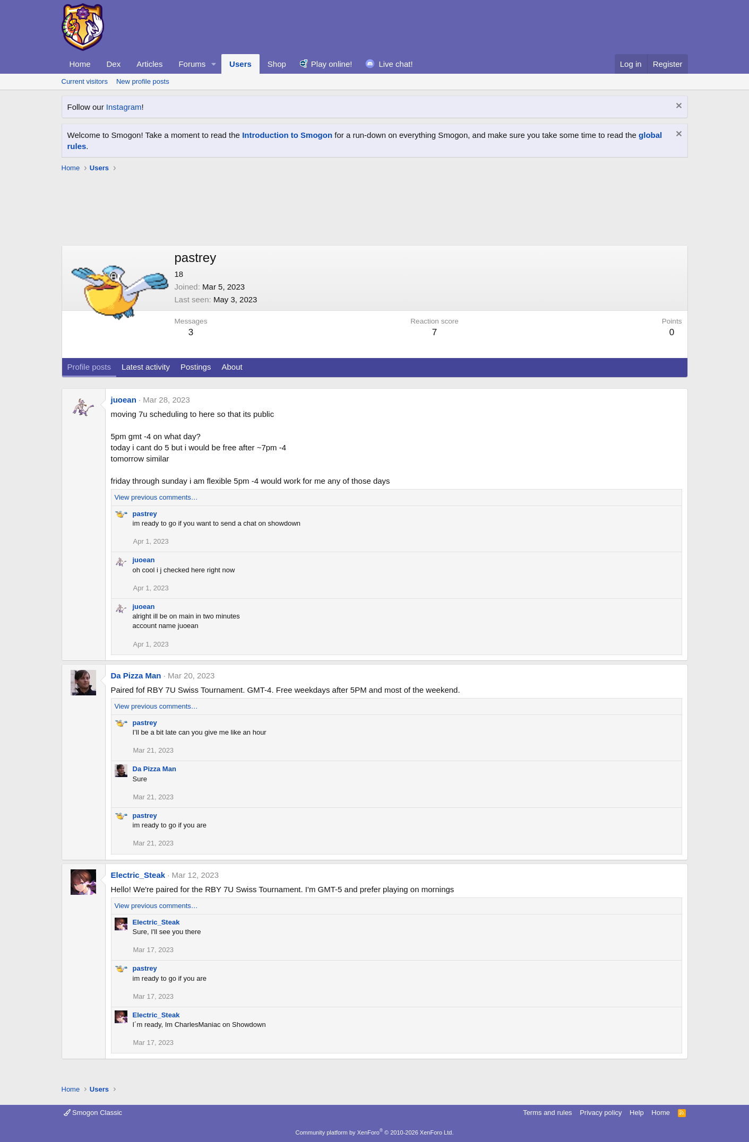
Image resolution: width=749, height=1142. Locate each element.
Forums (191, 63)
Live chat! (395, 63)
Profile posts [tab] (89, 366)
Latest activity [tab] (146, 366)
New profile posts (142, 81)
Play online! (331, 63)
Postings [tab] (195, 366)
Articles (149, 63)
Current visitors (85, 81)
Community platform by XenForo (375, 1132)
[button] (213, 64)
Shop (277, 63)
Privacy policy (601, 1113)
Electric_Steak (138, 874)
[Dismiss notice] (677, 106)
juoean (123, 399)
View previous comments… (156, 497)
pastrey (145, 514)
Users (240, 63)
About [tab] (231, 366)
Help (637, 1113)
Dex (114, 63)
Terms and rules (547, 1113)
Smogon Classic (93, 1113)
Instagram (124, 106)
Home (80, 63)
